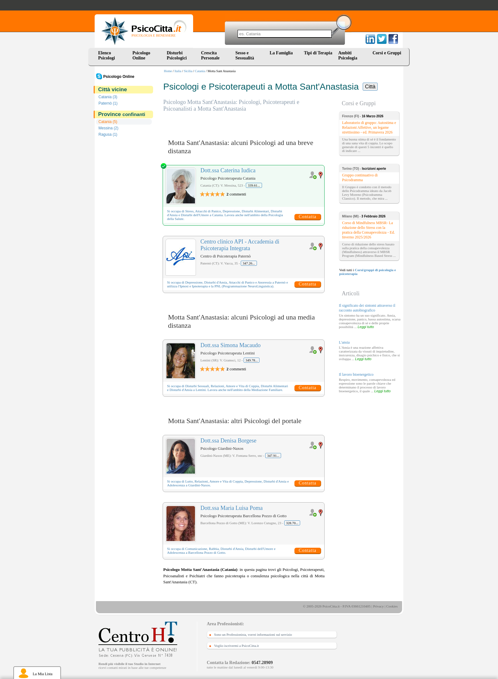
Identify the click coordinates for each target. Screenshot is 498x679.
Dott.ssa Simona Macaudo (230, 345)
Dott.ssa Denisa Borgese (228, 440)
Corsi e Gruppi (387, 53)
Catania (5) (107, 122)
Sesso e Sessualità (244, 55)
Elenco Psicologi (106, 55)
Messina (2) (108, 128)
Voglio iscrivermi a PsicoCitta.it (236, 646)
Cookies (392, 606)
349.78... (252, 360)
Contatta (307, 216)
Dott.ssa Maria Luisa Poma (231, 508)
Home (168, 71)
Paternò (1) (108, 103)
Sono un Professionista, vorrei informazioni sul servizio (253, 634)
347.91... (273, 455)
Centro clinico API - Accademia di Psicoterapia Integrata (239, 244)
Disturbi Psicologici (177, 55)
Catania (200, 71)
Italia (178, 71)
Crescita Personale (210, 55)
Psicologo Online (141, 55)
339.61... (254, 185)
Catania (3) (107, 97)
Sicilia (188, 71)
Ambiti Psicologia (347, 55)
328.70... (292, 523)
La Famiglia (282, 53)
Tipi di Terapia (318, 53)
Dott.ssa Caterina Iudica (227, 170)
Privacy (378, 606)
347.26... (249, 263)
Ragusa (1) (107, 134)
